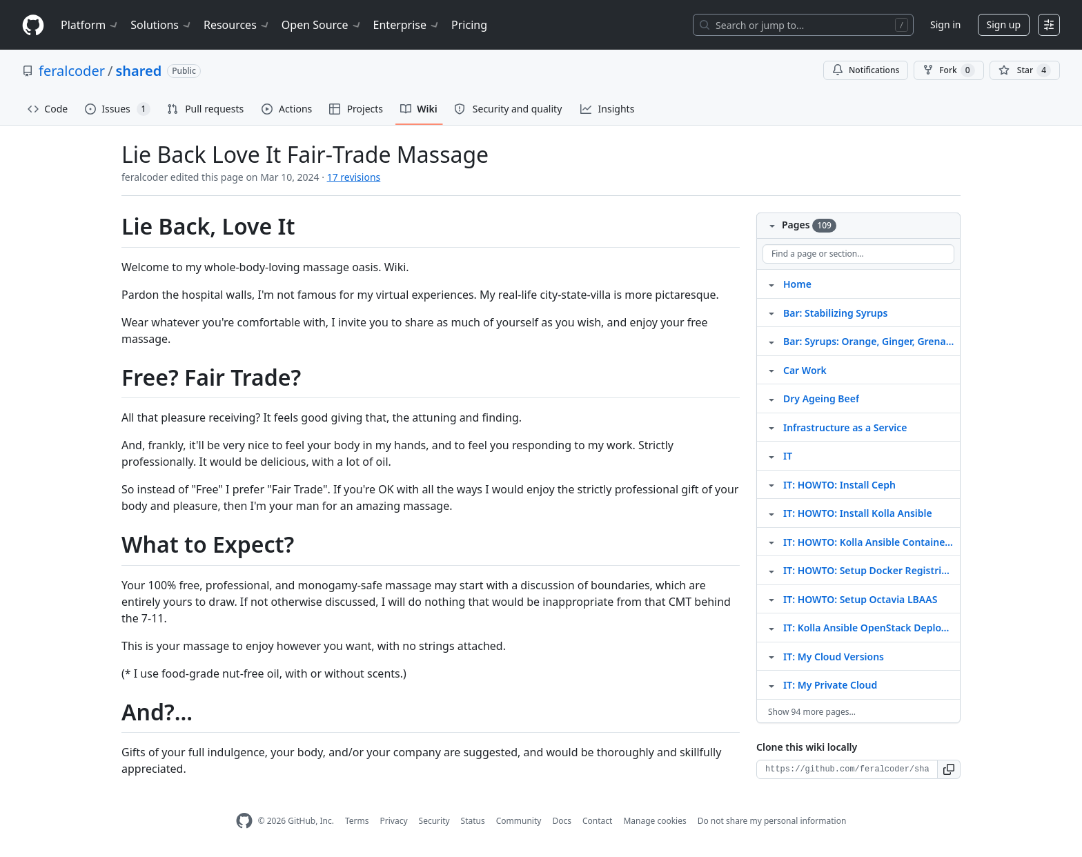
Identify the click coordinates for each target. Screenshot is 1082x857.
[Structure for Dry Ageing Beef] (771, 398)
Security (434, 821)
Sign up (1004, 24)
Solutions (161, 24)
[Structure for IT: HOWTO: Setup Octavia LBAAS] (771, 599)
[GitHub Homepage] (244, 820)
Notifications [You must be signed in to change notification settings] (865, 70)
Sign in (945, 24)
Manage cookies (654, 821)
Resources (237, 24)
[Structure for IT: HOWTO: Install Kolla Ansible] (771, 513)
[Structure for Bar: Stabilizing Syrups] (771, 313)
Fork (948, 70)
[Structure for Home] (771, 284)
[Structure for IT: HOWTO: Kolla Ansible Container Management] (771, 542)
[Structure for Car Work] (771, 370)
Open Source (322, 24)
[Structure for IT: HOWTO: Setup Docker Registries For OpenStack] (771, 570)
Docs (561, 821)
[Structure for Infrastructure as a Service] (771, 427)
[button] (949, 769)
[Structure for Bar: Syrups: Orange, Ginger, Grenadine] (771, 341)
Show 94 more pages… (812, 712)
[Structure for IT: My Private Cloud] (771, 684)
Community (519, 821)
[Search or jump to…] (803, 24)
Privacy (394, 821)
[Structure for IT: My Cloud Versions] (771, 656)
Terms (357, 821)
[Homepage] (33, 25)
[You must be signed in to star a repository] (1025, 70)
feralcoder (72, 70)
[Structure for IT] (771, 455)
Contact (597, 821)
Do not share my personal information (772, 821)
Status (473, 821)
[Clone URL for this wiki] (847, 769)
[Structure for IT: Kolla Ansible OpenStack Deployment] (771, 627)
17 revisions (354, 177)
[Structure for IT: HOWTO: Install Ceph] (771, 484)
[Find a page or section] (858, 254)
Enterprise (406, 24)
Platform (90, 24)
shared (138, 70)
